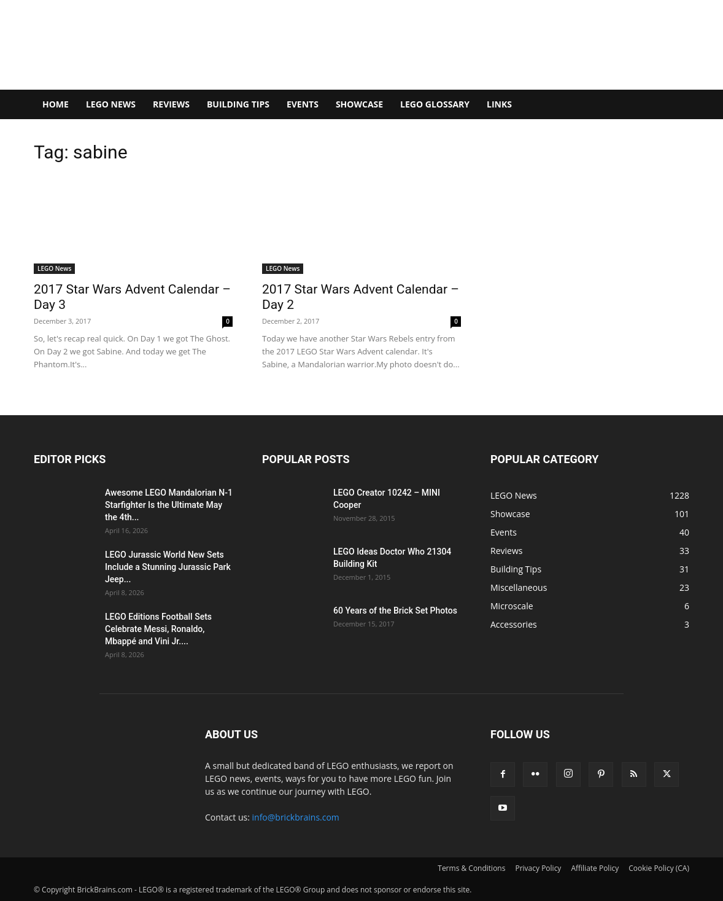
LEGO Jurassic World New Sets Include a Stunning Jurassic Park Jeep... (168, 567)
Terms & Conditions (471, 868)
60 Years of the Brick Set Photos (395, 610)
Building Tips (238, 104)
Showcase (359, 104)
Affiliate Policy (595, 868)
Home (55, 104)
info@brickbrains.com (295, 817)
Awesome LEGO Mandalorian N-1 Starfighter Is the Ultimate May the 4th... (169, 505)
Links (499, 104)
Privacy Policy (538, 868)
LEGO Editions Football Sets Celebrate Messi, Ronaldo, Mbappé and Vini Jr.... (158, 629)
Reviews (171, 104)
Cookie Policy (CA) (658, 868)
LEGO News (111, 104)
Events (303, 104)
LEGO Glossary (435, 104)
